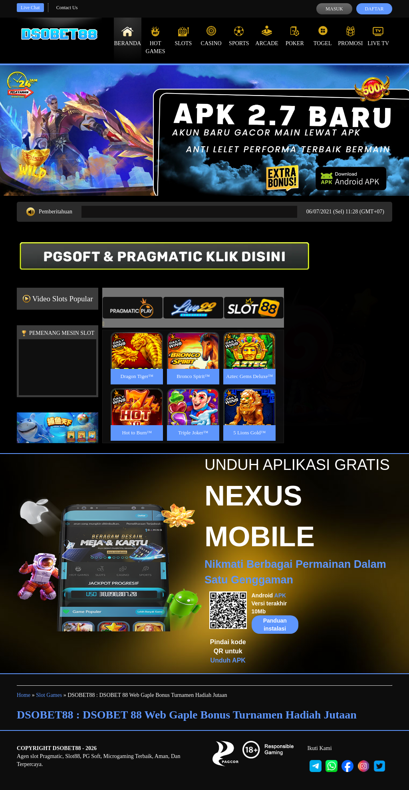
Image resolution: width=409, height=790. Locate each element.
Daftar (374, 9)
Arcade (266, 36)
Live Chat (30, 7)
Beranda (127, 36)
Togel (323, 36)
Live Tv (378, 36)
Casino (211, 36)
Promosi (350, 36)
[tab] (133, 307)
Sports (239, 36)
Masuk (334, 9)
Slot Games (49, 695)
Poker (295, 36)
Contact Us (67, 7)
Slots (183, 36)
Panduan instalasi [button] (275, 624)
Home (23, 695)
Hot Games (155, 40)
